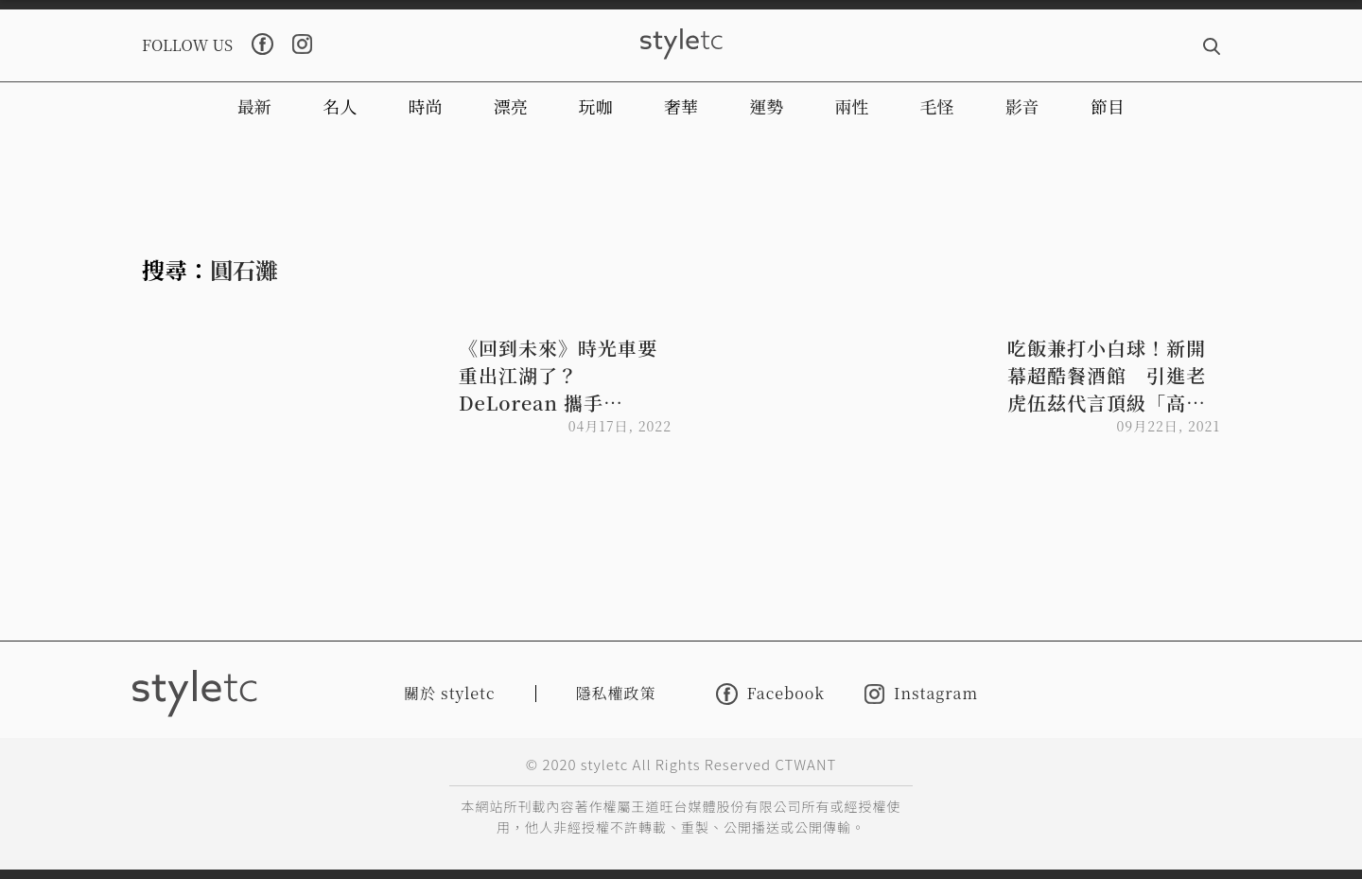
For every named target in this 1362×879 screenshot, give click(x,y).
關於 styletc (450, 693)
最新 (254, 106)
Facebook (770, 694)
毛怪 (937, 106)
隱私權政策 (616, 693)
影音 (1022, 106)
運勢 (766, 106)
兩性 (851, 106)
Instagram (921, 694)
